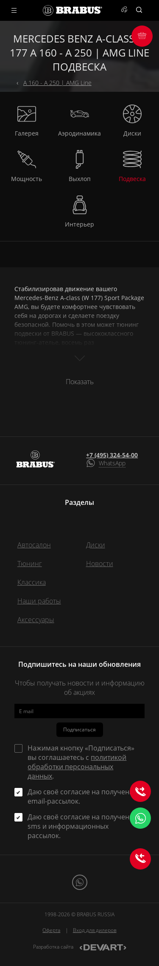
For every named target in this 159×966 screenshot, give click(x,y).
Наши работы (39, 601)
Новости (99, 563)
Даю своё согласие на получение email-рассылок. (82, 796)
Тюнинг (29, 563)
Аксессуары (35, 619)
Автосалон (34, 545)
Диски (95, 545)
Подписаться (79, 729)
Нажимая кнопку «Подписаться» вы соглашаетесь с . (81, 762)
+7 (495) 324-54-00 (112, 455)
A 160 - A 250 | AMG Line (57, 83)
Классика (31, 582)
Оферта (51, 930)
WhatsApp (112, 463)
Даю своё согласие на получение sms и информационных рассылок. (82, 826)
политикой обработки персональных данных (77, 767)
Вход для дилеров (95, 930)
